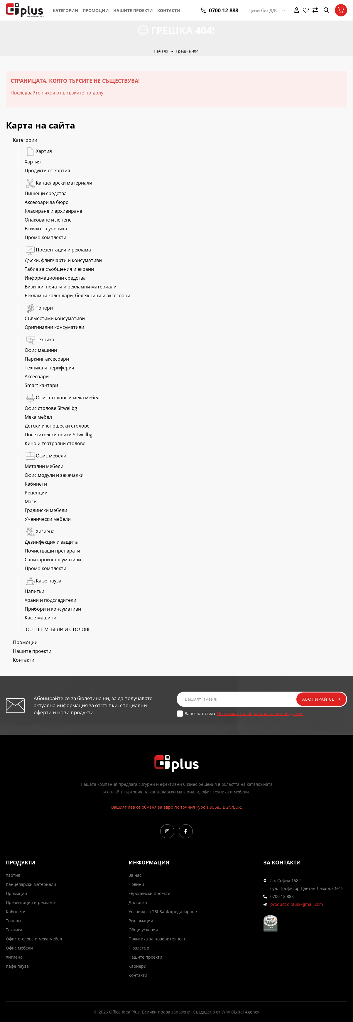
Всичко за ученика (46, 228)
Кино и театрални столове (55, 443)
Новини (136, 884)
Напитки (34, 591)
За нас (135, 875)
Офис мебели (45, 455)
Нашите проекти (133, 10)
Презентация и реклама (58, 249)
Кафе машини (40, 617)
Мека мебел (38, 417)
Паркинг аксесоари (47, 359)
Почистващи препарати (52, 551)
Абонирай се (321, 699)
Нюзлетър (139, 948)
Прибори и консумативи (53, 609)
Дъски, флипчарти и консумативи (63, 260)
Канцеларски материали (58, 183)
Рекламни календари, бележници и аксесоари (77, 295)
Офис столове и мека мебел (62, 397)
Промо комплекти (45, 237)
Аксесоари (37, 376)
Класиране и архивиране (53, 211)
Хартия (38, 151)
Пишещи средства (46, 193)
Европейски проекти (149, 893)
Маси (31, 501)
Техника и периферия (49, 367)
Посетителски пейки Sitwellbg (58, 434)
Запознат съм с (244, 713)
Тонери (39, 308)
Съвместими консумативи (55, 318)
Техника (39, 339)
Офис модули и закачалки (54, 475)
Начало (161, 51)
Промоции (96, 10)
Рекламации (141, 920)
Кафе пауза (43, 580)
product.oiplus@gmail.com (296, 904)
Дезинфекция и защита (51, 542)
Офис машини (41, 350)
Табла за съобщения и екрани (59, 269)
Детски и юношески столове (57, 426)
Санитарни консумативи (53, 559)
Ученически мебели (48, 519)
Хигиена (40, 531)
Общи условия (143, 930)
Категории (65, 10)
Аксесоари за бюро (47, 202)
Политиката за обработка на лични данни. (260, 713)
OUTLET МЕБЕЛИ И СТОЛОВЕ (58, 629)
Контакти (168, 10)
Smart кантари (41, 385)
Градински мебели (46, 510)
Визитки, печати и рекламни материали (70, 286)
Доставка (138, 902)
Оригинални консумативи (54, 327)
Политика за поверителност (157, 939)
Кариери (137, 966)
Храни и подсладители (50, 600)
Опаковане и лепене (48, 220)
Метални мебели (44, 466)
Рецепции (36, 492)
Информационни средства (55, 278)
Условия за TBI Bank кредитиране (163, 911)
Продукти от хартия (47, 170)
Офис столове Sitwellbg (51, 408)
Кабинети (36, 484)
